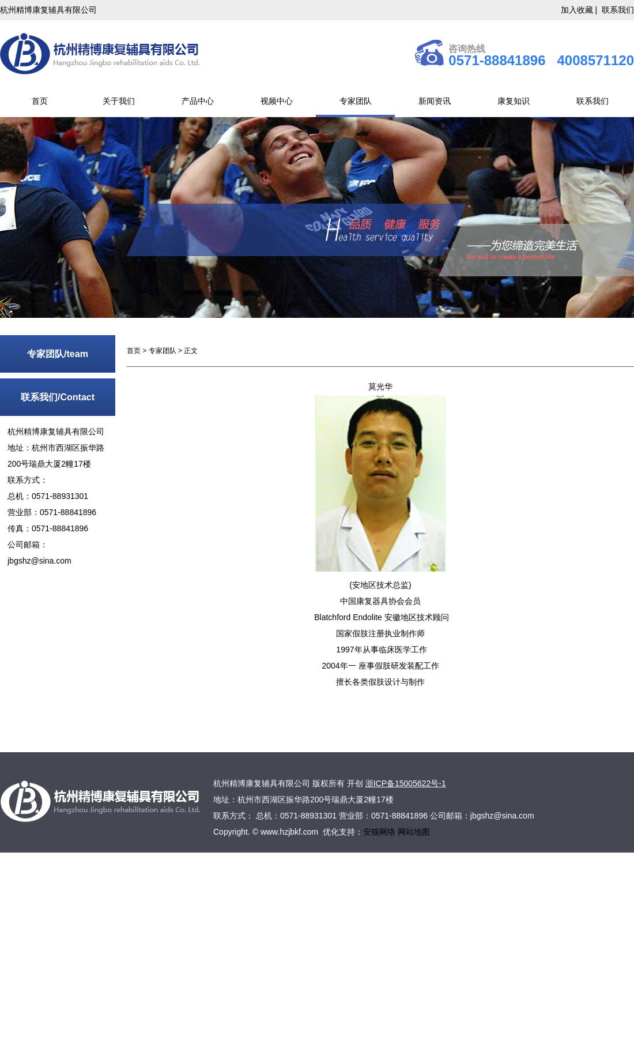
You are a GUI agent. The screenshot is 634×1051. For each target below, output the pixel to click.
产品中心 (198, 101)
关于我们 (119, 101)
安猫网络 (380, 831)
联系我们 (618, 9)
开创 (355, 783)
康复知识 (513, 101)
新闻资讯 (434, 101)
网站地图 (414, 831)
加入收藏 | (580, 9)
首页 (40, 101)
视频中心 (277, 101)
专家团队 (355, 101)
